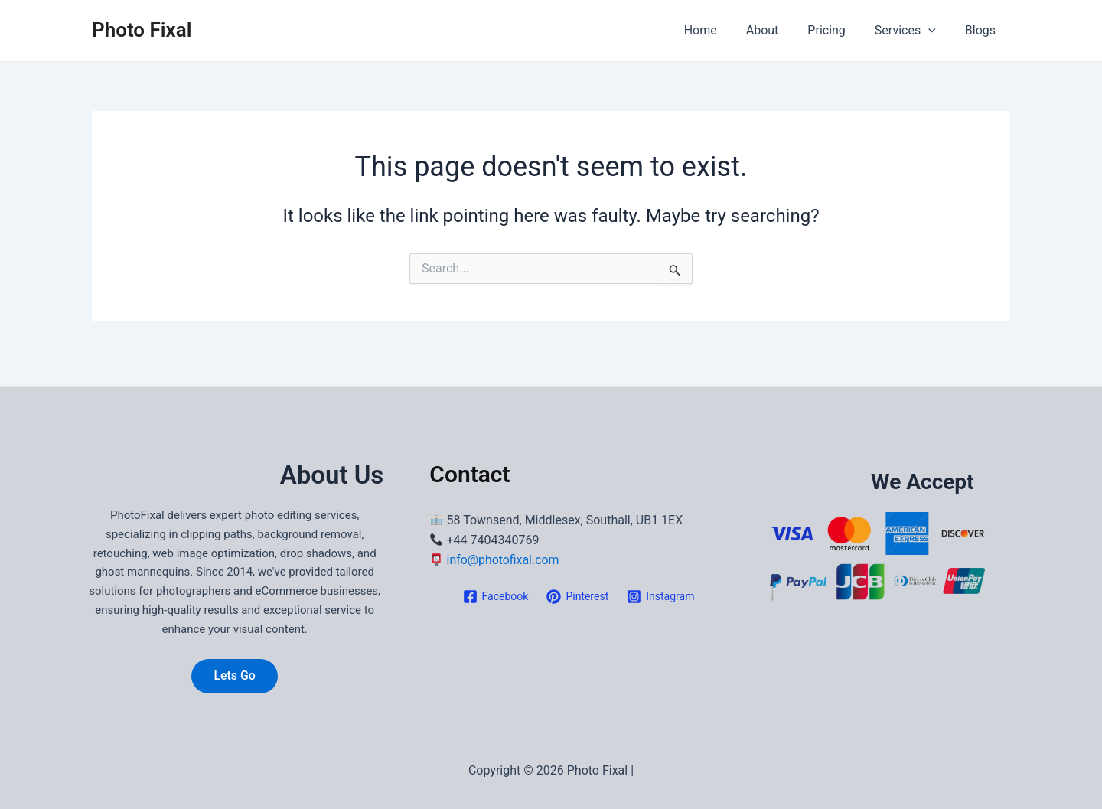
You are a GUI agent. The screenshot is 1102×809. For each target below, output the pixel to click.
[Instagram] (660, 595)
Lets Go (235, 675)
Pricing (838, 30)
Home (721, 30)
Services (912, 30)
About (778, 30)
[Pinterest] (577, 595)
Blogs (982, 30)
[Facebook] (496, 595)
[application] (935, 30)
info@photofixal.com (503, 560)
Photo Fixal (141, 29)
